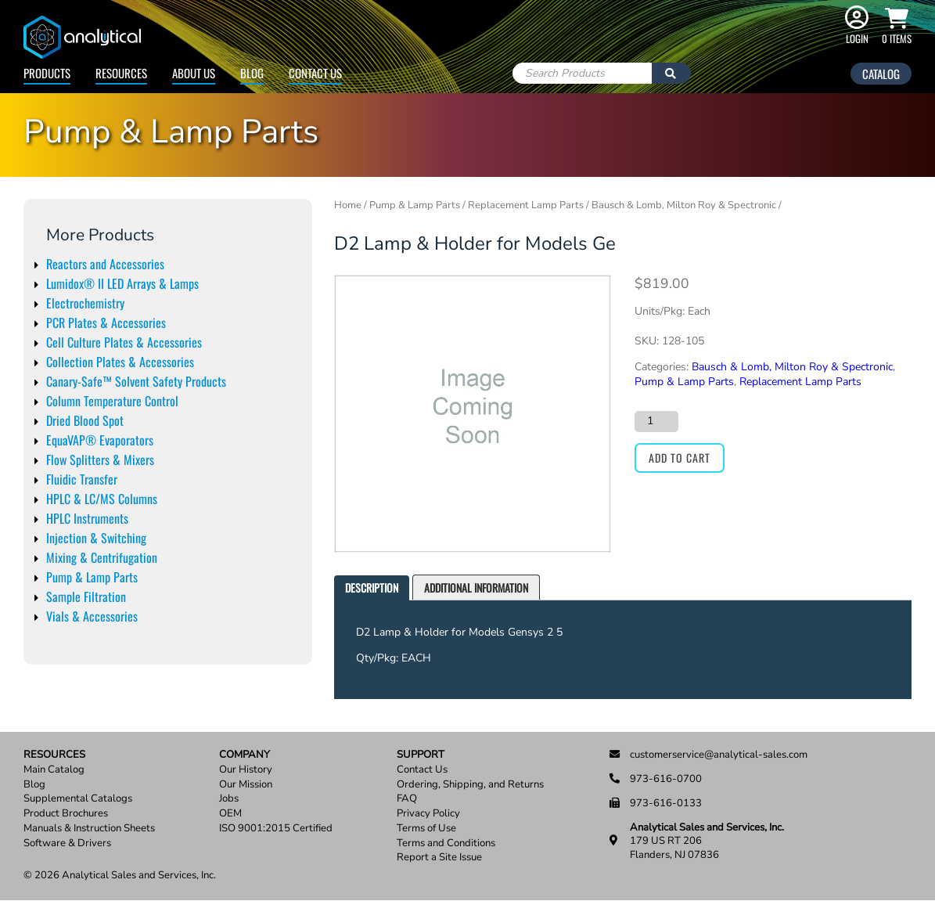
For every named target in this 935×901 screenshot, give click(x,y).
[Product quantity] (656, 421)
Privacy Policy (428, 813)
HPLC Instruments (87, 518)
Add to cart (679, 457)
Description (371, 587)
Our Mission (245, 784)
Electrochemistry (85, 303)
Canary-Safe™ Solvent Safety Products (136, 381)
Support (420, 755)
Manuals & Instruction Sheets (89, 828)
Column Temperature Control (112, 400)
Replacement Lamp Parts (526, 205)
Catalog (881, 73)
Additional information (476, 587)
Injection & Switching (96, 537)
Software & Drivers (67, 843)
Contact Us (315, 72)
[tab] (371, 588)
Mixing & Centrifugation (101, 557)
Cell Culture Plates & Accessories (124, 342)
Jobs (229, 798)
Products (46, 72)
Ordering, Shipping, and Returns (470, 784)
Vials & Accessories (92, 616)
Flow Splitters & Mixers (100, 459)
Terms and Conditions (446, 843)
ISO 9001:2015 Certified (276, 828)
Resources (121, 72)
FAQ (407, 798)
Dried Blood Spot (85, 420)
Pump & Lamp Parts (92, 577)
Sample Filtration (86, 596)
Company (244, 755)
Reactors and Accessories (105, 263)
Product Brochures (65, 813)
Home (347, 205)
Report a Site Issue (439, 857)
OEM (230, 813)
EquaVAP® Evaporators (99, 440)
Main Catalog (54, 770)
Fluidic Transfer (81, 479)
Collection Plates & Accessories (120, 361)
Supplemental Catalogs (77, 798)
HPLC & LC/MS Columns (101, 498)
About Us (193, 72)
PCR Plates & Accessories (106, 322)
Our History (245, 770)
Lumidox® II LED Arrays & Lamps (122, 283)
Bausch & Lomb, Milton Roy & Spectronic (684, 205)
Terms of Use (426, 828)
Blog (252, 72)
